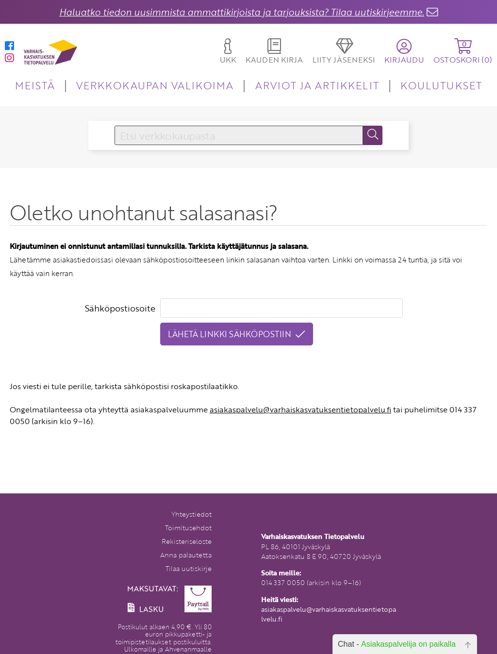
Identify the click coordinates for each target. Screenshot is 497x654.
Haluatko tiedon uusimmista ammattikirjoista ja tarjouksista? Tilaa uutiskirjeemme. (241, 12)
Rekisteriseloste (187, 541)
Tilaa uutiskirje (189, 568)
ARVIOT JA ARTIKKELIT (317, 85)
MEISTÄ (34, 85)
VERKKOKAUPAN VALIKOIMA (154, 85)
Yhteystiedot (191, 514)
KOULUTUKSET (440, 85)
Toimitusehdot (188, 528)
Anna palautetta (186, 555)
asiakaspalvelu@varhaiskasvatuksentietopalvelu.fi (300, 409)
